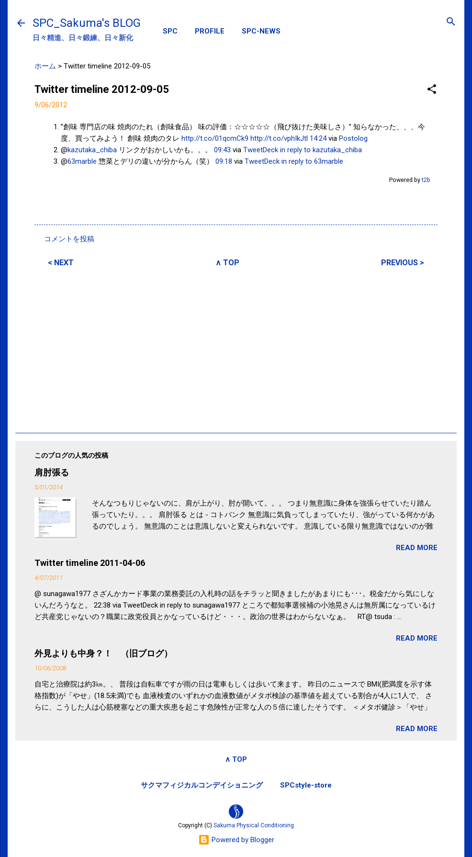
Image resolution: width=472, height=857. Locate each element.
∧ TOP (227, 262)
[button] (432, 89)
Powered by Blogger (236, 839)
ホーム (45, 66)
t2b (426, 179)
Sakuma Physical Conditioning (254, 825)
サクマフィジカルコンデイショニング (202, 785)
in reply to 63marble (312, 161)
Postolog (353, 138)
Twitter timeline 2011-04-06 (89, 563)
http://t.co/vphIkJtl (279, 138)
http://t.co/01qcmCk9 (214, 138)
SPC (170, 31)
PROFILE (210, 31)
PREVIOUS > (402, 262)
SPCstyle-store (306, 785)
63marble (82, 161)
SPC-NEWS (261, 31)
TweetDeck (260, 150)
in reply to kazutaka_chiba (321, 150)
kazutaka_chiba (92, 150)
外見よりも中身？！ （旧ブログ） (103, 653)
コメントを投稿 (69, 239)
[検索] (451, 22)
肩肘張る (51, 472)
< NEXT (61, 262)
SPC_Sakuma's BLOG (87, 23)
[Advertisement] (236, 349)
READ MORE (417, 547)
